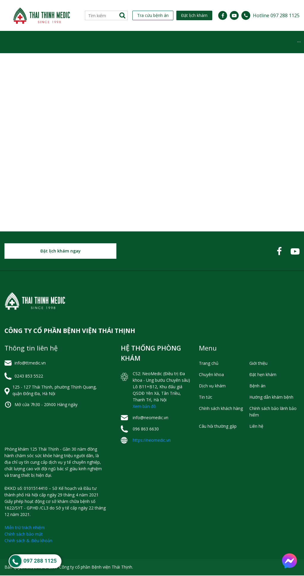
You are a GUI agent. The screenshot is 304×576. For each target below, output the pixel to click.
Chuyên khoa (59, 42)
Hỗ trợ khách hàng (230, 42)
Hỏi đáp (274, 42)
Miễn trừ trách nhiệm (24, 528)
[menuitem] (16, 42)
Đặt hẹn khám (262, 375)
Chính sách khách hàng (221, 409)
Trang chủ (208, 364)
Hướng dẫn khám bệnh (271, 397)
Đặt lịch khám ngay (60, 251)
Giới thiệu (16, 42)
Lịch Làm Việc (103, 42)
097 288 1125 (40, 561)
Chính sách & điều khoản (28, 541)
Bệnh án (257, 386)
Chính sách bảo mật (23, 534)
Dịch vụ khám (147, 42)
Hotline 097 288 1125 (276, 15)
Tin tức (185, 42)
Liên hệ (256, 427)
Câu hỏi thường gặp (218, 427)
